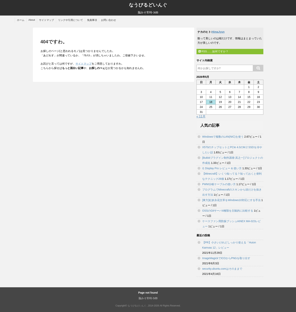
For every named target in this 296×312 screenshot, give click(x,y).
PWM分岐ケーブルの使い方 (219, 184)
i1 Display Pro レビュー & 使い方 (222, 168)
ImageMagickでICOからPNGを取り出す (226, 258)
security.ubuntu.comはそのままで (222, 268)
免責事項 (92, 20)
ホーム (20, 20)
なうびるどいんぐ (148, 4)
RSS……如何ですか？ (213, 51)
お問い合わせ (108, 20)
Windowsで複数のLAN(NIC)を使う (223, 136)
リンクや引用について (70, 20)
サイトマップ (46, 20)
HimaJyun (218, 31)
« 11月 (201, 116)
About (31, 19)
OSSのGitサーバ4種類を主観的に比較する (227, 210)
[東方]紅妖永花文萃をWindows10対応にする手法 (231, 200)
